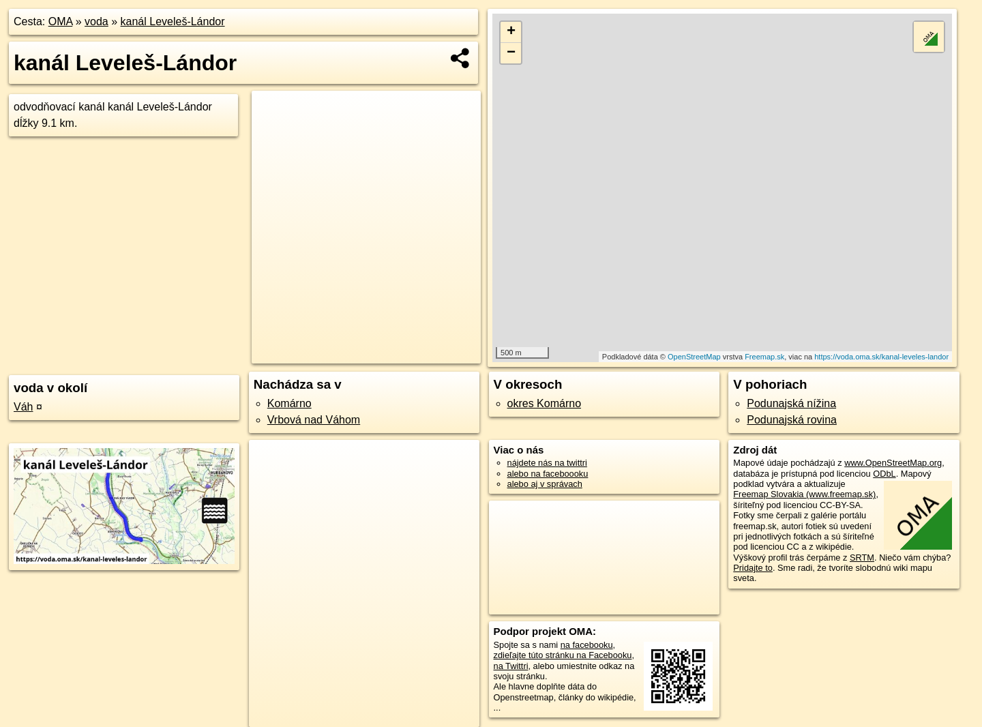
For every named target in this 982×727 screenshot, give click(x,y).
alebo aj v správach (544, 484)
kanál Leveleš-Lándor (173, 21)
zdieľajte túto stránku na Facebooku (563, 655)
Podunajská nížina (791, 403)
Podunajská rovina (792, 420)
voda (96, 21)
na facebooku (587, 645)
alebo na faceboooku (548, 474)
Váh (23, 407)
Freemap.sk (764, 357)
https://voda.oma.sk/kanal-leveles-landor (881, 357)
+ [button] (511, 32)
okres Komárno (544, 403)
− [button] (511, 53)
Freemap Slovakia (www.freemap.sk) (804, 494)
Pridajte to (753, 568)
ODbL (884, 474)
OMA (60, 21)
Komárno (289, 403)
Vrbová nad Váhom (313, 420)
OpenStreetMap (694, 357)
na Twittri (511, 666)
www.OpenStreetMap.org (893, 463)
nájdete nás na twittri (547, 463)
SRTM (862, 557)
